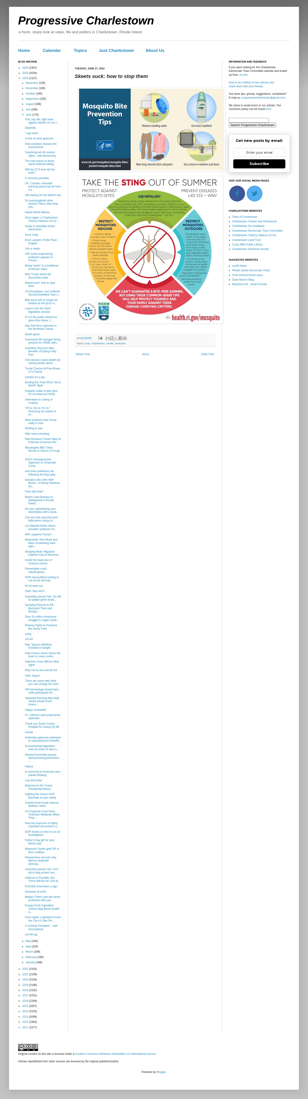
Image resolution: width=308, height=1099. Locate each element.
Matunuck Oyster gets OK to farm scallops (42, 850)
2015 (25, 1006)
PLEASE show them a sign (41, 886)
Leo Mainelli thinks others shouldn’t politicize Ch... (41, 527)
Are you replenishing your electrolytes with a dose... (42, 510)
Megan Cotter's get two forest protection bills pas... (42, 898)
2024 (25, 73)
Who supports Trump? (38, 534)
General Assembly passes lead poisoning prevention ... (42, 758)
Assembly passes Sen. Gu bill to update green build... (43, 598)
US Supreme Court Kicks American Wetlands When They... (42, 815)
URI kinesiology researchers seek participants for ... (42, 691)
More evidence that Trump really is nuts (40, 421)
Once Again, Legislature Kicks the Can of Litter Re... (43, 919)
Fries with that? (34, 491)
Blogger (161, 1072)
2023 (25, 78)
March (30, 951)
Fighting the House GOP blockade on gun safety (40, 796)
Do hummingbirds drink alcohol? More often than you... (41, 204)
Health (109, 343)
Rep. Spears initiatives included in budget (38, 646)
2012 (25, 1022)
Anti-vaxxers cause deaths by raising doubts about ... (42, 361)
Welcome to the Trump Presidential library (38, 787)
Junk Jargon (32, 675)
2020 (25, 979)
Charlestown (98, 343)
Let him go (31, 934)
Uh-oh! (29, 639)
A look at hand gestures (39, 138)
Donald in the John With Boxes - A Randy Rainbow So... (42, 483)
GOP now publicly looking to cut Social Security (42, 579)
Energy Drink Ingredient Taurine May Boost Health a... (42, 909)
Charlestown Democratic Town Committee (257, 230)
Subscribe (259, 164)
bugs (87, 343)
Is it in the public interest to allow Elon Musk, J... (41, 318)
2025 (25, 67)
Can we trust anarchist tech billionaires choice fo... (41, 519)
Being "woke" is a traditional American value (41, 267)
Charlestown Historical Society (250, 249)
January (31, 962)
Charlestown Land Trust (246, 240)
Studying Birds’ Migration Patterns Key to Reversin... (43, 553)
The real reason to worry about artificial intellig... (40, 162)
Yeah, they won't (35, 591)
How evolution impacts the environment (41, 145)
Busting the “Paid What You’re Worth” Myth (43, 384)
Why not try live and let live (41, 670)
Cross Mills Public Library (247, 244)
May (28, 941)
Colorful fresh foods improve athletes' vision (42, 804)
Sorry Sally (31, 234)
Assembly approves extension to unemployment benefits (43, 739)
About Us (155, 50)
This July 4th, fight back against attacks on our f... (42, 121)
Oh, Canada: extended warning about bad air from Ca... (43, 187)
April (29, 946)
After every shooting (37, 433)
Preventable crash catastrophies (36, 570)
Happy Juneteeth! (35, 709)
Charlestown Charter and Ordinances (254, 221)
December (32, 83)
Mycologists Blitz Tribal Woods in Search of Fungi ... (42, 451)
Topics (80, 50)
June (29, 114)
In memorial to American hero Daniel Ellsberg (42, 773)
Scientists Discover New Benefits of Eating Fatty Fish (40, 351)
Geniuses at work (35, 891)
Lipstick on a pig (34, 377)
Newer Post (83, 354)
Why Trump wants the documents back (38, 276)
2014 (25, 1011)
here (268, 109)
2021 (25, 974)
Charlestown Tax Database (248, 226)
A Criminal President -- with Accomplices (41, 927)
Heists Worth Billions (37, 212)
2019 (25, 985)
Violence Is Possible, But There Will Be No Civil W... (42, 879)
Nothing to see (33, 428)
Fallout (29, 766)
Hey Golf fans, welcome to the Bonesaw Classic (41, 327)
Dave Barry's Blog (243, 279)
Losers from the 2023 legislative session (38, 310)
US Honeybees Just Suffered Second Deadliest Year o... (42, 293)
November (32, 88)
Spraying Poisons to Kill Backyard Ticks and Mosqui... (39, 608)
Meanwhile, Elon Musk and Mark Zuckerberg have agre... (41, 543)
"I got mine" (32, 133)
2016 (25, 1000)
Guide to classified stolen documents (40, 228)
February (31, 957)
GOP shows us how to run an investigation (42, 833)
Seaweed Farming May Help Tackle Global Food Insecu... (42, 701)
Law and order (33, 780)
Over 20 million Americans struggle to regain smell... (42, 618)
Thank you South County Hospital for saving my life (42, 725)
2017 (25, 995)
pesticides (120, 343)
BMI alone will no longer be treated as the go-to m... (41, 301)
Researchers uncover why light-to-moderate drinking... (40, 861)
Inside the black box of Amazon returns (38, 561)
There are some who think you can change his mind (41, 682)
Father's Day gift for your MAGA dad (40, 842)
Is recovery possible (37, 178)
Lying (28, 634)
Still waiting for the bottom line (43, 195)
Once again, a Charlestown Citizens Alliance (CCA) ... (42, 219)
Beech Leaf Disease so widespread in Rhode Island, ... (39, 500)
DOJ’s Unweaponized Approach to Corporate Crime (40, 463)
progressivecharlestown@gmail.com (263, 97)
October (31, 93)
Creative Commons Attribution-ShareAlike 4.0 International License (115, 1053)
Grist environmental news (247, 275)
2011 (25, 1027)
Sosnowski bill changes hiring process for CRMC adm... (42, 341)
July (28, 109)
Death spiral (32, 334)
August (30, 104)
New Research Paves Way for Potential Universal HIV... (43, 440)
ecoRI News (239, 265)
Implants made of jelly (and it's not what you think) (41, 392)
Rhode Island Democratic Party (251, 270)
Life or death (32, 248)
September (33, 98)
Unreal (29, 732)
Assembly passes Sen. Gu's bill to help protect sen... (42, 871)
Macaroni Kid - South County (249, 284)
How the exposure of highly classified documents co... (42, 825)
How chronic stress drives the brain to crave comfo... (42, 655)
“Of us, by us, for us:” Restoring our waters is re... (40, 411)
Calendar (52, 50)
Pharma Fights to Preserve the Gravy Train (41, 627)
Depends (30, 127)
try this (243, 74)
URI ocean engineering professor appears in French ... (39, 257)
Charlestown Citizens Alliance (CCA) (254, 235)
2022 (25, 968)
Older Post (207, 354)
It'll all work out (34, 585)
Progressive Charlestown (86, 20)
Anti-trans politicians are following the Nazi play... (41, 473)
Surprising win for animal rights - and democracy (40, 154)
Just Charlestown (116, 50)
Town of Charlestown (244, 216)
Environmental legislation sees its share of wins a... (42, 748)
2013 (25, 1016)
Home (24, 50)
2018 (25, 990)
